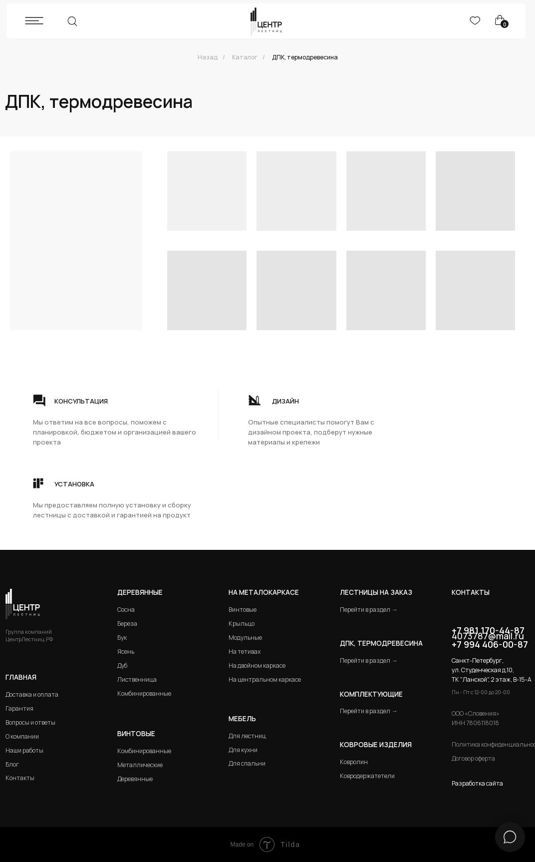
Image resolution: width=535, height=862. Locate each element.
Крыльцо (242, 623)
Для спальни (247, 763)
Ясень (125, 651)
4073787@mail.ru (488, 636)
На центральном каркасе (265, 679)
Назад (208, 57)
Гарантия (19, 708)
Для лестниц (247, 736)
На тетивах (245, 651)
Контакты (19, 778)
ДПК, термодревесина (305, 57)
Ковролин (354, 762)
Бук (122, 637)
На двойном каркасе (257, 665)
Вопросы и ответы (30, 722)
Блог (12, 764)
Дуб (122, 665)
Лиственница (137, 679)
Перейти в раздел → (368, 609)
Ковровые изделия (376, 744)
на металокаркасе (264, 592)
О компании (22, 736)
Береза (127, 623)
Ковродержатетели (367, 776)
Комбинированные (144, 693)
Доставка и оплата (31, 694)
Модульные (245, 637)
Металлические (140, 765)
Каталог (245, 57)
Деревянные (140, 592)
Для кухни (243, 750)
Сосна (126, 609)
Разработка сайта (477, 783)
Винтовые (243, 609)
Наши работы (24, 750)
